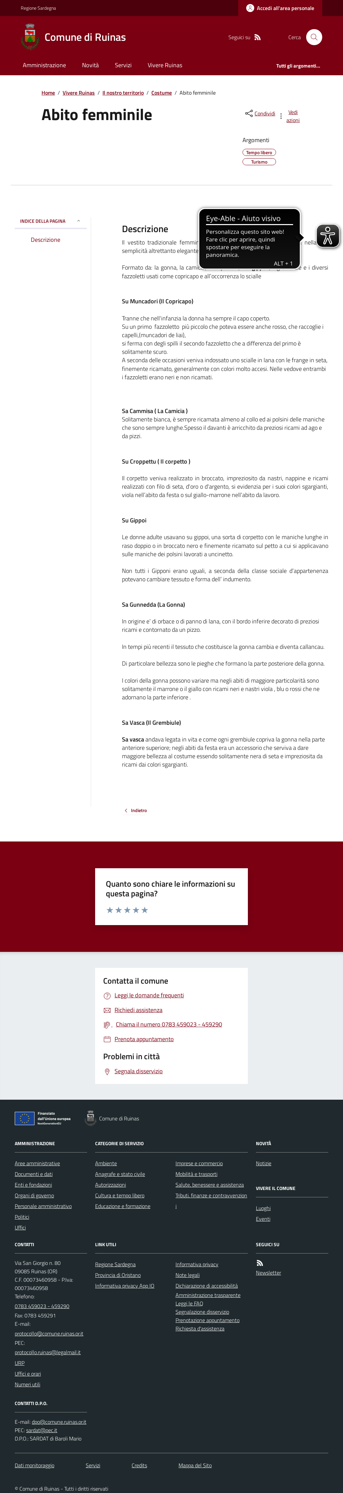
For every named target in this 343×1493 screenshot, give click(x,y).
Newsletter (268, 1273)
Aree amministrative (37, 1163)
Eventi (263, 1219)
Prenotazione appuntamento (207, 1320)
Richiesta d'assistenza (200, 1328)
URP (19, 1363)
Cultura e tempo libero (119, 1195)
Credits (139, 1465)
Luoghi (263, 1208)
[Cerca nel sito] (311, 37)
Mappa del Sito (195, 1465)
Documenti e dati (34, 1174)
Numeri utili (27, 1384)
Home (48, 93)
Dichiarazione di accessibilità (207, 1286)
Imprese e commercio (199, 1163)
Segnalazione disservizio (202, 1312)
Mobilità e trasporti (196, 1174)
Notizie (263, 1163)
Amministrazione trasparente (208, 1295)
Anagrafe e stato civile (120, 1174)
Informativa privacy (197, 1264)
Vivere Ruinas (165, 65)
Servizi (123, 65)
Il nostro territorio (123, 93)
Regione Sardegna (38, 7)
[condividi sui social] (260, 113)
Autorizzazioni (110, 1185)
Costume (161, 93)
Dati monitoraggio (34, 1465)
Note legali (188, 1275)
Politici (22, 1217)
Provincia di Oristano (118, 1275)
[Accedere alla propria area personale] (280, 8)
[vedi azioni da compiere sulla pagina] (289, 116)
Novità (90, 65)
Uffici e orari (28, 1374)
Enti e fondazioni (33, 1185)
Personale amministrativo (43, 1206)
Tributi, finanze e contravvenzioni (211, 1200)
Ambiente (106, 1163)
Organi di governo (34, 1195)
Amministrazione (44, 65)
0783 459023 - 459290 (42, 1306)
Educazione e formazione (122, 1206)
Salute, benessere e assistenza (210, 1185)
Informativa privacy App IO (124, 1286)
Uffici (20, 1227)
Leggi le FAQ (189, 1303)
